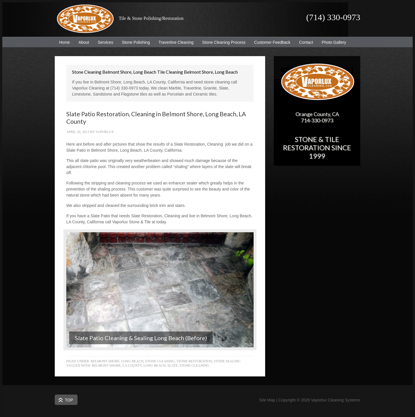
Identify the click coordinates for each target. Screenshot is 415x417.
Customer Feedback (270, 42)
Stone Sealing (227, 361)
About (81, 42)
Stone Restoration (194, 361)
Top (69, 400)
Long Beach (155, 365)
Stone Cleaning (160, 361)
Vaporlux (104, 132)
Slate (172, 365)
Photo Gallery (334, 42)
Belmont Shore (106, 365)
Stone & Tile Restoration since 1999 (317, 147)
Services (103, 42)
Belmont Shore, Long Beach (117, 361)
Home (64, 42)
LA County (132, 365)
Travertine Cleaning (174, 42)
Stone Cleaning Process (222, 42)
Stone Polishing (136, 42)
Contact (306, 42)
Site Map (267, 400)
